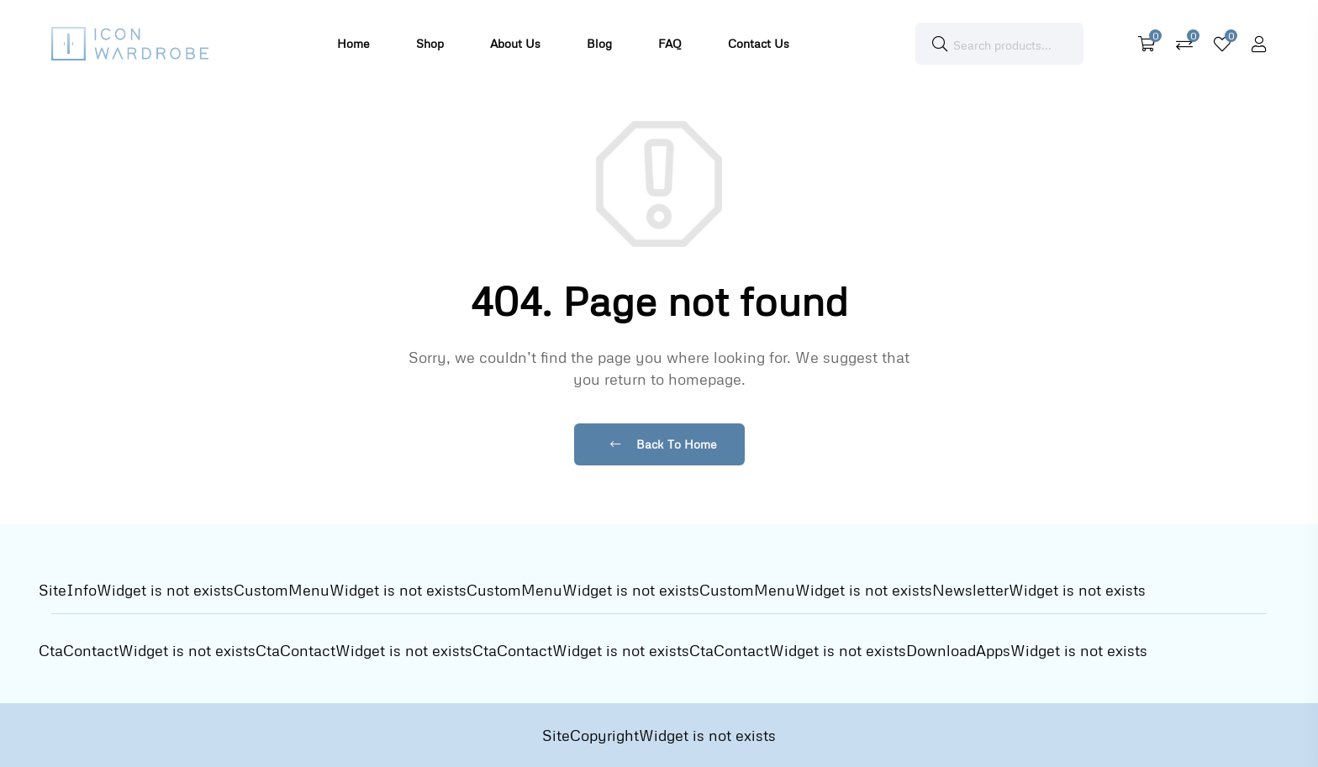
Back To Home (663, 444)
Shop (430, 43)
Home (353, 43)
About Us (515, 43)
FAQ (670, 43)
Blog (599, 43)
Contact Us (758, 43)
